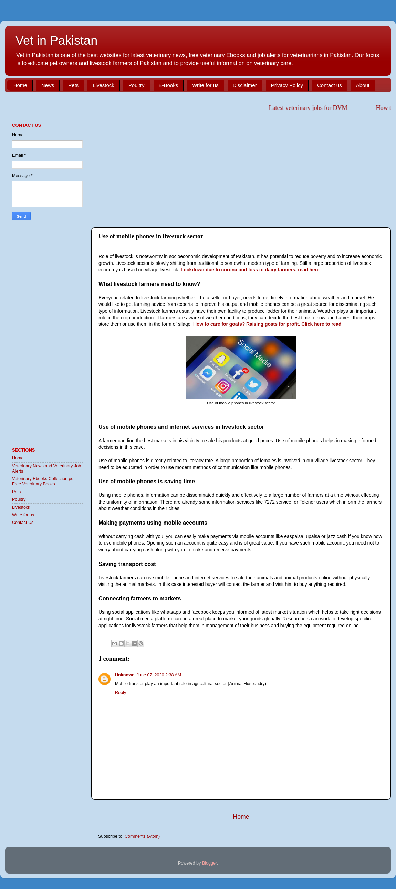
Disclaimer (245, 85)
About (362, 85)
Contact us (329, 85)
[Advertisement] (241, 169)
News (47, 85)
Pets (73, 85)
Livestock (103, 85)
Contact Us (22, 522)
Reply (120, 692)
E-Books (168, 85)
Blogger (209, 863)
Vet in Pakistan (56, 40)
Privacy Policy (287, 85)
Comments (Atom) (142, 836)
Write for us (205, 85)
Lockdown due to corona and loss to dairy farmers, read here (250, 269)
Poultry (136, 85)
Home (20, 85)
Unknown (125, 675)
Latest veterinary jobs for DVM (312, 107)
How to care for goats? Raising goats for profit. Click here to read (267, 324)
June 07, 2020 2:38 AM (159, 675)
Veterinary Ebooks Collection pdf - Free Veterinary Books (44, 481)
